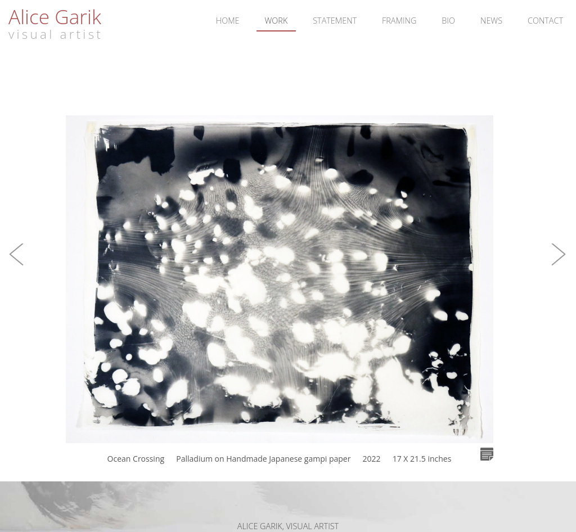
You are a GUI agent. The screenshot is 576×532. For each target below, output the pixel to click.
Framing (399, 20)
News (491, 20)
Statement (335, 20)
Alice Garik (54, 16)
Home (228, 20)
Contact (545, 20)
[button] (16, 266)
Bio (448, 20)
